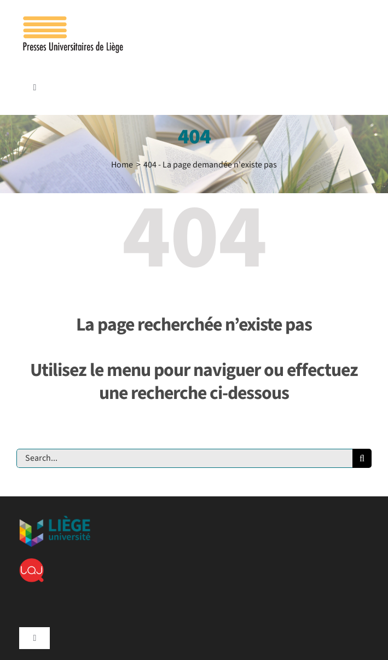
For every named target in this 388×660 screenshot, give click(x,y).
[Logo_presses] (74, 21)
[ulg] (54, 520)
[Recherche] (362, 458)
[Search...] (184, 458)
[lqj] (31, 563)
